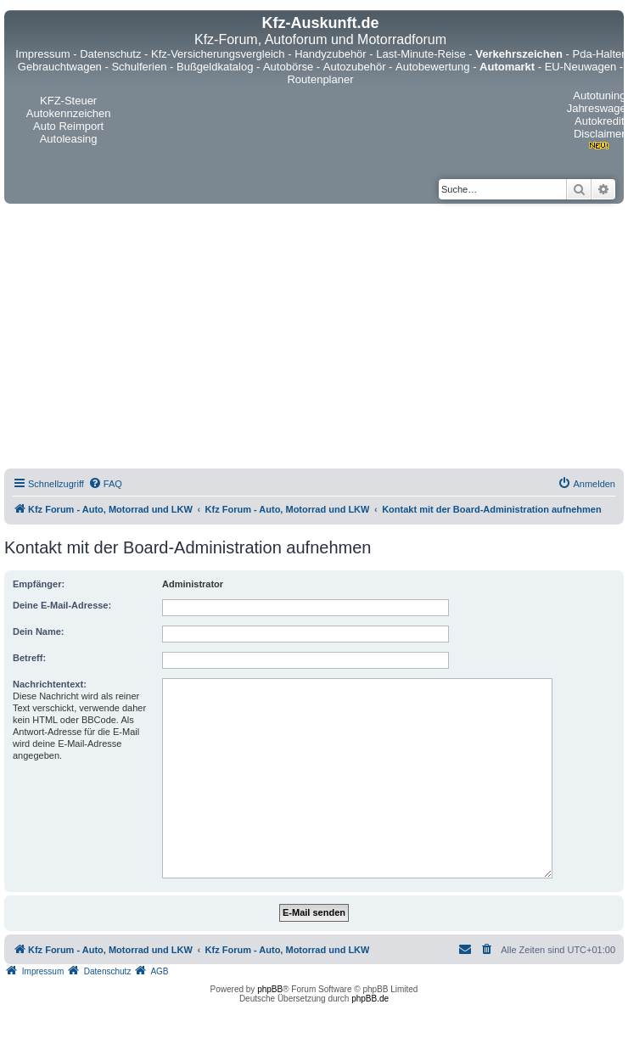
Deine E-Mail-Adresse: (62, 605)
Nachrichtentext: (50, 684)
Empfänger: (38, 584)
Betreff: (29, 658)
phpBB (270, 989)
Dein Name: (38, 631)
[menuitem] (105, 484)
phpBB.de (370, 998)
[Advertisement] (196, 338)
